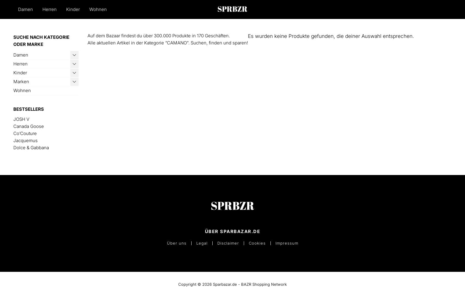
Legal (202, 243)
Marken (21, 81)
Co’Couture (25, 133)
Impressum (287, 243)
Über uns (177, 243)
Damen (25, 9)
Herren (49, 9)
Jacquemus (25, 140)
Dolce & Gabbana (31, 147)
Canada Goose (28, 126)
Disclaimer (228, 243)
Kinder (73, 9)
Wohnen (98, 9)
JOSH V (21, 119)
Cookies (257, 243)
